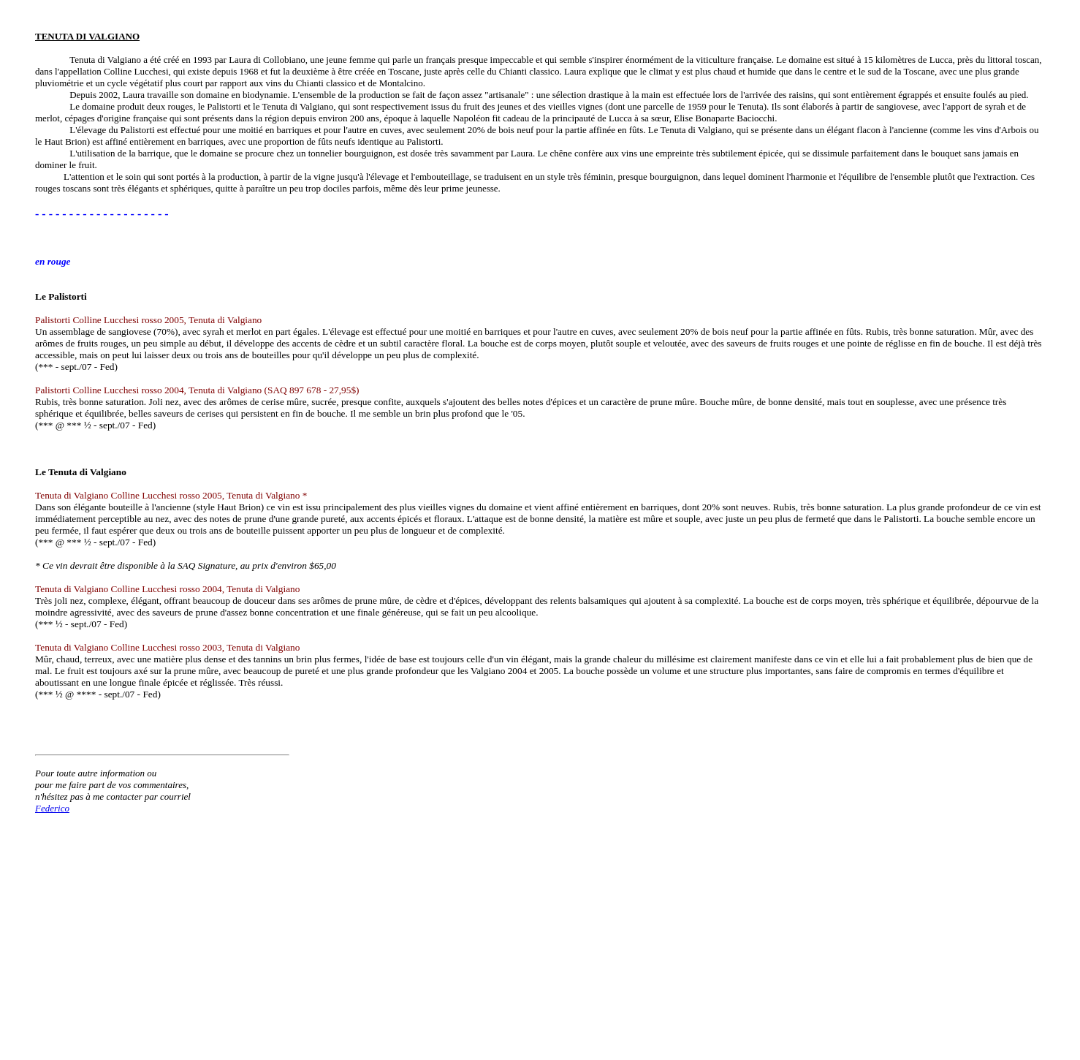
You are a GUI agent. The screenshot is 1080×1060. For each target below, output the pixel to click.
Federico (52, 808)
